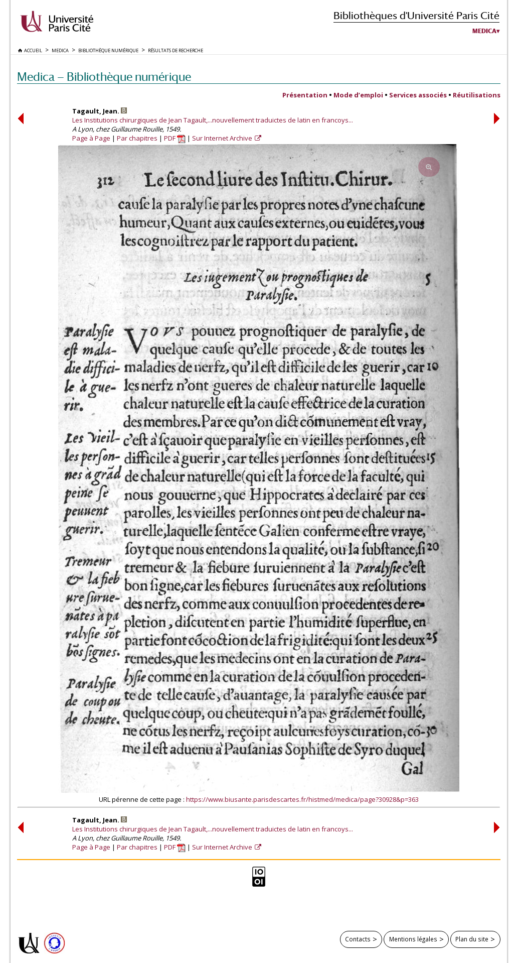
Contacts (358, 939)
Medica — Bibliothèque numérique (104, 76)
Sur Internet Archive (223, 138)
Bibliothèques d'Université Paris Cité (416, 15)
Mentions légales (413, 939)
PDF (175, 138)
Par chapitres (137, 138)
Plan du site (471, 939)
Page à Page (91, 138)
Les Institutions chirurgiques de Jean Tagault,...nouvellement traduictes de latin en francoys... (212, 120)
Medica (484, 31)
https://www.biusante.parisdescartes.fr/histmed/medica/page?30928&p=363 (302, 799)
